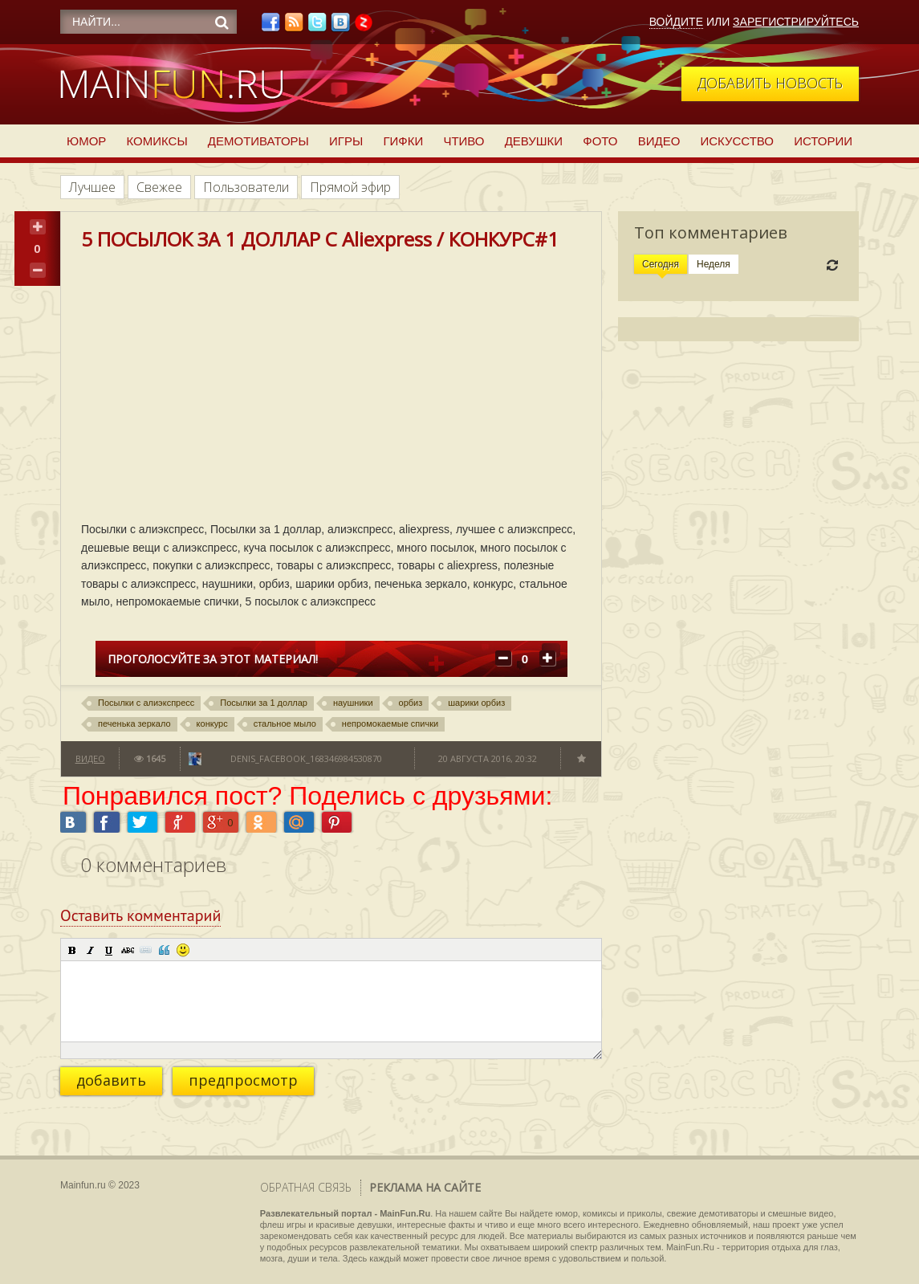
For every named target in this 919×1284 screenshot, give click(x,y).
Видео (659, 141)
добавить (111, 1080)
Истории (823, 141)
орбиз (411, 702)
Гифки (403, 141)
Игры (346, 141)
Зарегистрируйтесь (796, 21)
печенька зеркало (134, 723)
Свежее (159, 187)
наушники (353, 702)
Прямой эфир (350, 187)
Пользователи (246, 187)
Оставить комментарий (140, 915)
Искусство (737, 141)
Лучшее (92, 187)
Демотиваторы (258, 141)
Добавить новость (770, 82)
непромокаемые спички (390, 723)
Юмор (86, 141)
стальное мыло (285, 723)
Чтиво (463, 141)
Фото (600, 141)
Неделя (713, 264)
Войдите (676, 21)
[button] (72, 950)
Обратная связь (306, 1187)
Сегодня (660, 264)
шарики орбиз (476, 702)
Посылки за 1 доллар (263, 702)
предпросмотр (243, 1080)
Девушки (534, 141)
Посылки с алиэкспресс (146, 702)
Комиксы (156, 141)
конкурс (212, 723)
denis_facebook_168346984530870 (306, 758)
